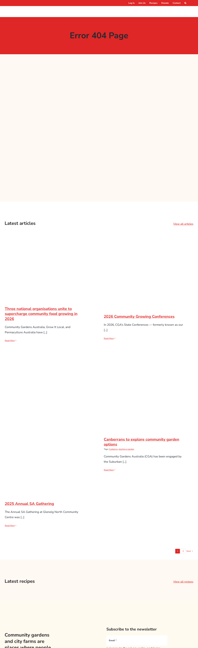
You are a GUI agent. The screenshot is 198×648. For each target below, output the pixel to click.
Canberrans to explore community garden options (141, 442)
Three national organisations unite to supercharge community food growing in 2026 (41, 314)
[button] (185, 3)
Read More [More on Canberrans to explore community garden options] (109, 470)
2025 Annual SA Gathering (29, 503)
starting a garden (126, 449)
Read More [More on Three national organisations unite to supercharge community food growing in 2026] (10, 340)
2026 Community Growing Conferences (139, 316)
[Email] (136, 640)
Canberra (113, 449)
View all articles (183, 224)
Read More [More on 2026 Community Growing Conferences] (109, 338)
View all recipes (183, 582)
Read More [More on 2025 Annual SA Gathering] (10, 525)
